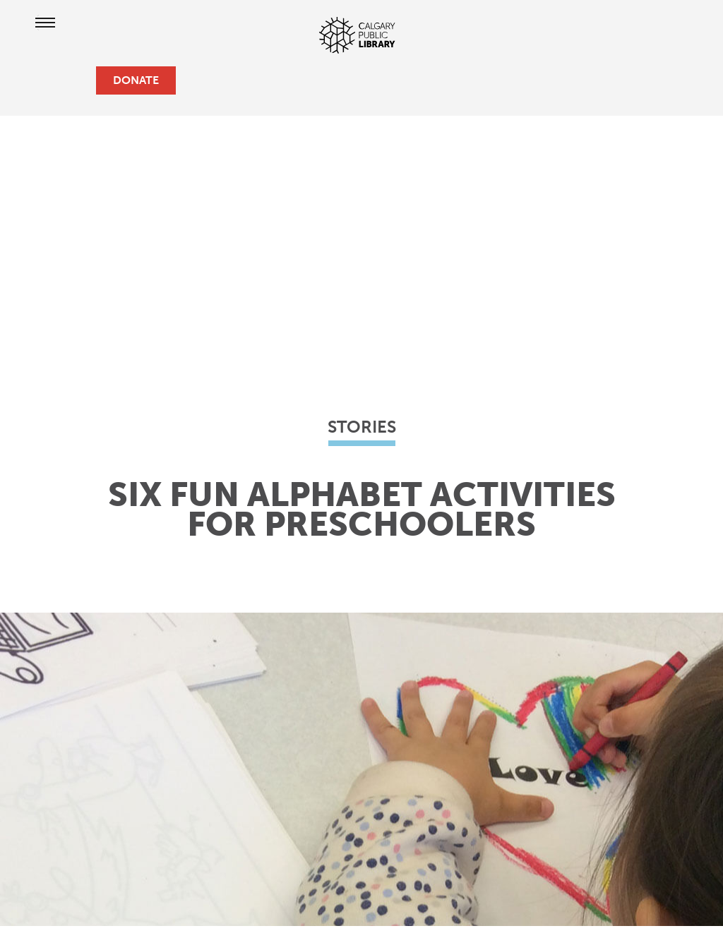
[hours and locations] (34, 80)
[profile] (56, 80)
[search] (79, 80)
